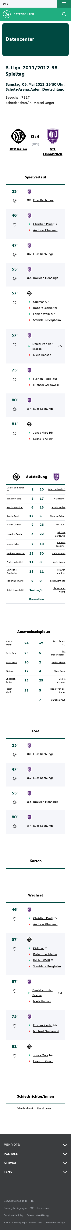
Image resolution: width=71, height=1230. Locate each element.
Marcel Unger (44, 103)
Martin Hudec (58, 507)
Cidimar (38, 301)
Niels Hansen (42, 354)
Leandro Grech (43, 438)
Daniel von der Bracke (42, 346)
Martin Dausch (14, 525)
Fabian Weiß (41, 314)
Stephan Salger (57, 516)
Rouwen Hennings (45, 277)
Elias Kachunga (43, 200)
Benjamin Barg (14, 499)
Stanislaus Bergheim (47, 320)
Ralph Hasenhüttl (15, 590)
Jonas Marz (40, 432)
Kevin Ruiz (11, 653)
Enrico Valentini (15, 562)
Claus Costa (59, 671)
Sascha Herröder (15, 507)
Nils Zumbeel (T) (56, 489)
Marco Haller (13, 544)
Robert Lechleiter (45, 307)
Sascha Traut (13, 516)
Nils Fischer (59, 499)
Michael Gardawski (46, 384)
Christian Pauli (43, 224)
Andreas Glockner (45, 230)
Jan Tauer (60, 525)
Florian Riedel (42, 378)
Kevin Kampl (59, 562)
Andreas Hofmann (16, 554)
